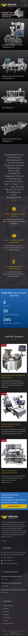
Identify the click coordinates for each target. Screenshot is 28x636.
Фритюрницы (8, 107)
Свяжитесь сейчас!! (14, 506)
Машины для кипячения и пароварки (12, 140)
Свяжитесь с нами (8, 623)
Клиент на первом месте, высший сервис (14, 241)
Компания (6, 608)
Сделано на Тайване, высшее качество (14, 215)
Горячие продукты (14, 336)
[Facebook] (1, 541)
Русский (25, 1)
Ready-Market (20, 634)
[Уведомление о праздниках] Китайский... (13, 590)
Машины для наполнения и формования (12, 46)
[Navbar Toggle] (25, 4)
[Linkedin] (5, 541)
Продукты (6, 611)
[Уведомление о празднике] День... (11, 576)
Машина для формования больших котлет (11, 425)
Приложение (6, 617)
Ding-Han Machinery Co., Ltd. (17, 631)
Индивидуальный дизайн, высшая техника (14, 267)
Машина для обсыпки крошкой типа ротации (13, 376)
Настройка (6, 614)
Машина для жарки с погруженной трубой (9, 471)
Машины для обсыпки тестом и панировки (13, 77)
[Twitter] (3, 541)
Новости (5, 620)
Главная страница (8, 605)
